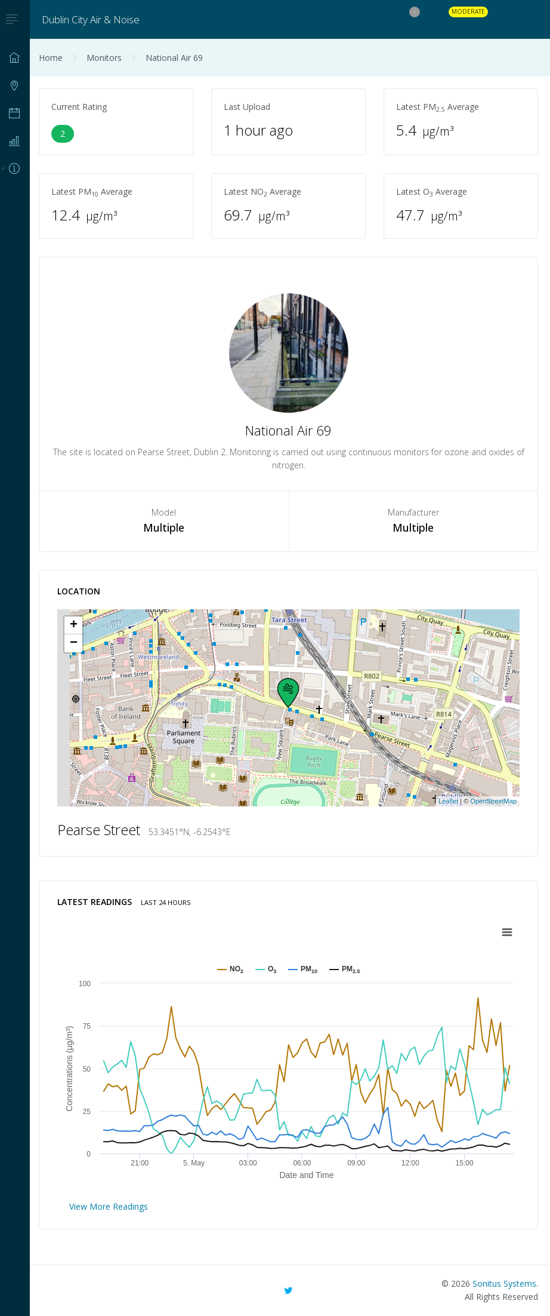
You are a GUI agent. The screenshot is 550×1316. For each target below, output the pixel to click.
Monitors (104, 57)
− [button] (74, 643)
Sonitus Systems (504, 1283)
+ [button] (74, 625)
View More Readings (108, 1206)
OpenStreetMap (493, 801)
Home (51, 57)
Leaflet (448, 801)
